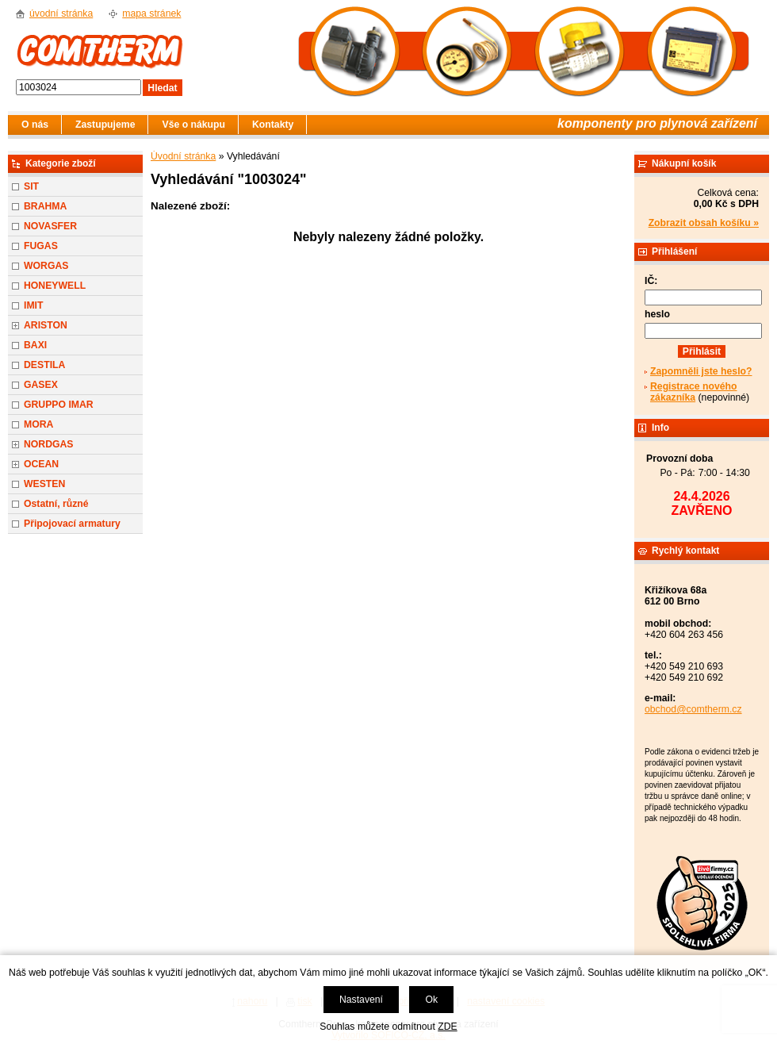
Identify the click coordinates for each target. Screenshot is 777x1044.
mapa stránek (151, 13)
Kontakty (272, 124)
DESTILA (44, 364)
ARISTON (45, 325)
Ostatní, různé (56, 503)
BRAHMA (45, 206)
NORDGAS (49, 444)
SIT (31, 186)
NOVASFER (50, 226)
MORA (38, 424)
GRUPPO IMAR (59, 404)
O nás (34, 124)
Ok (431, 999)
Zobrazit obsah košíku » (704, 222)
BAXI (35, 345)
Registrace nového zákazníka (693, 392)
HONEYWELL (55, 285)
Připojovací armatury (72, 523)
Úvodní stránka (183, 156)
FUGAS (41, 245)
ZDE (447, 1026)
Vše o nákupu (193, 124)
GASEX (41, 384)
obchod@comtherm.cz (693, 709)
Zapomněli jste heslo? (701, 371)
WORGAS (46, 265)
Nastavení (361, 999)
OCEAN (41, 464)
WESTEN (44, 483)
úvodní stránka (61, 13)
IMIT (33, 305)
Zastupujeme (105, 124)
